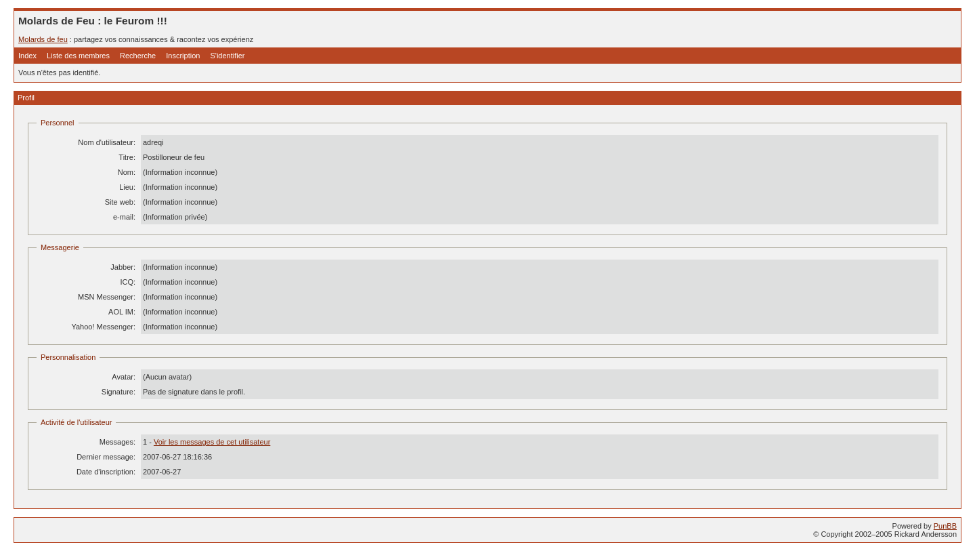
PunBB (945, 526)
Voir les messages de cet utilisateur (212, 442)
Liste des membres (78, 56)
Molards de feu (43, 39)
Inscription (183, 56)
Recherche (138, 56)
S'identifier (227, 56)
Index (27, 56)
